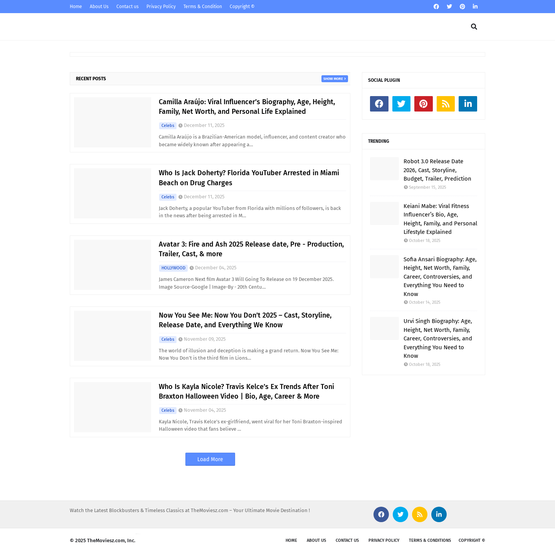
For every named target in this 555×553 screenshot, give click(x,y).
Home (76, 6)
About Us (99, 6)
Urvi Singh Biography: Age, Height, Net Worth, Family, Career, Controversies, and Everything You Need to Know (438, 338)
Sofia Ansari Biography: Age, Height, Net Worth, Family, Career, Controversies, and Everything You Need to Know (440, 277)
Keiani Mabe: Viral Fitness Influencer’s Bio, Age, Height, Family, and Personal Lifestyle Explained (440, 219)
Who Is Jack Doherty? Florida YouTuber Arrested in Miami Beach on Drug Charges (249, 178)
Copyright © (242, 6)
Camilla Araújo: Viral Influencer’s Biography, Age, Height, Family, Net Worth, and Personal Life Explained (247, 107)
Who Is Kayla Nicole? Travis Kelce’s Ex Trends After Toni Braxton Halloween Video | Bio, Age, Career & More (246, 391)
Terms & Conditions (430, 540)
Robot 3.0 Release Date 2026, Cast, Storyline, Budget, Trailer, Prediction (437, 170)
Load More (210, 459)
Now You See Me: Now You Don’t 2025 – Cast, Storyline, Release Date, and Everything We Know (245, 320)
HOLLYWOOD (173, 268)
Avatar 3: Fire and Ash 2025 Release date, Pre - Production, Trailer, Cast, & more (251, 249)
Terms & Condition (202, 6)
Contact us (127, 6)
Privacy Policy (161, 6)
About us (316, 540)
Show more (333, 79)
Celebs (167, 125)
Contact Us (347, 540)
